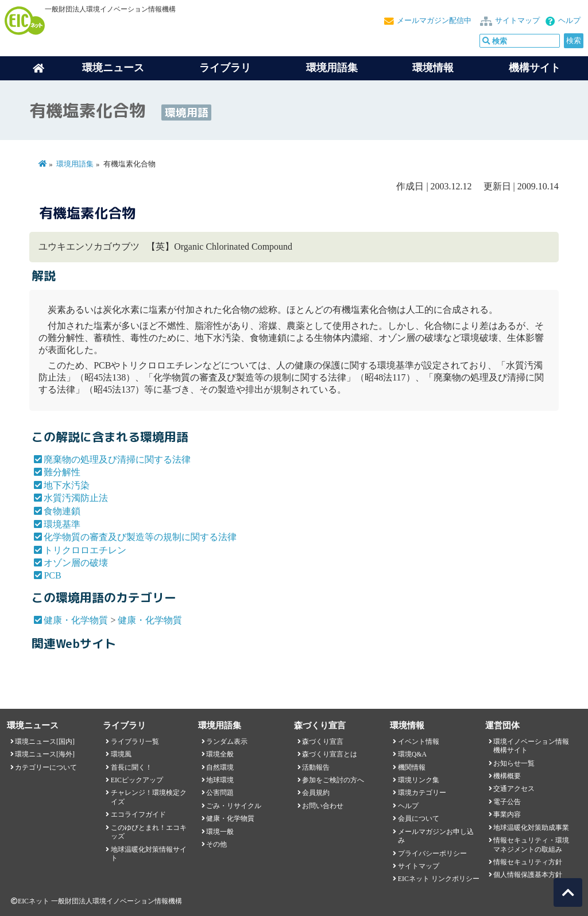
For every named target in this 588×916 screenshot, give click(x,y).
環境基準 (62, 524)
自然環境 (220, 767)
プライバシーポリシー (432, 853)
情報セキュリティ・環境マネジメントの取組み (531, 844)
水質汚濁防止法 (76, 498)
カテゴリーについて (46, 767)
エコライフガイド (138, 814)
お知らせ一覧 (514, 763)
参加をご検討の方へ (333, 780)
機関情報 (411, 767)
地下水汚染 (67, 485)
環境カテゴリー (422, 793)
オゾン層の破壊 (76, 563)
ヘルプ (569, 21)
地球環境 (220, 780)
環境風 (121, 754)
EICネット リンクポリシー (438, 879)
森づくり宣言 (322, 742)
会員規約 (316, 793)
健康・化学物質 (76, 620)
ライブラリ (225, 67)
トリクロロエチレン (85, 550)
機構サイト (534, 67)
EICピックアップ (137, 780)
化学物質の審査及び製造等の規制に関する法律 (140, 537)
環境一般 (220, 832)
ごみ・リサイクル (233, 806)
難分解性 (62, 472)
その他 (216, 844)
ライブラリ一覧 (135, 742)
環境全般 (220, 754)
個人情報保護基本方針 (527, 875)
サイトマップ (517, 21)
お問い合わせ (322, 806)
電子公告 (507, 802)
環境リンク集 (418, 780)
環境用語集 (332, 67)
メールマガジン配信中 (434, 21)
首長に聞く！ (131, 767)
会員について (418, 818)
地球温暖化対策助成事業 (531, 828)
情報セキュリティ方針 (527, 862)
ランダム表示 (226, 742)
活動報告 (316, 767)
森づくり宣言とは (329, 754)
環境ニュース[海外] (45, 754)
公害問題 (220, 793)
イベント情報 (418, 742)
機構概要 (507, 776)
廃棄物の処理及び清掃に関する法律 (117, 459)
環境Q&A (412, 754)
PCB (52, 575)
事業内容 (507, 814)
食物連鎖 (62, 511)
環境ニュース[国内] (45, 742)
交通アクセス (514, 789)
